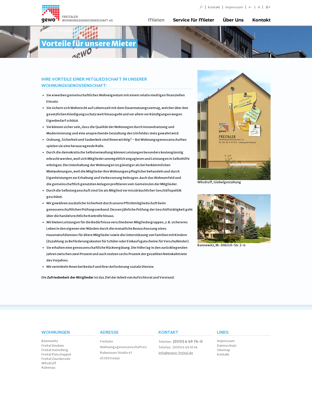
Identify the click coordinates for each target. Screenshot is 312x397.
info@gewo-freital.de (175, 353)
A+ (268, 7)
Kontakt (214, 7)
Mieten (156, 20)
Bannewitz (49, 341)
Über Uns (233, 20)
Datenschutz (226, 345)
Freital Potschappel (56, 354)
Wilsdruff (48, 363)
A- (250, 7)
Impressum (234, 7)
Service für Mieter (193, 20)
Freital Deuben (52, 345)
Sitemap (223, 350)
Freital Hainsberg (54, 350)
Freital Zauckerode (55, 359)
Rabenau (48, 367)
